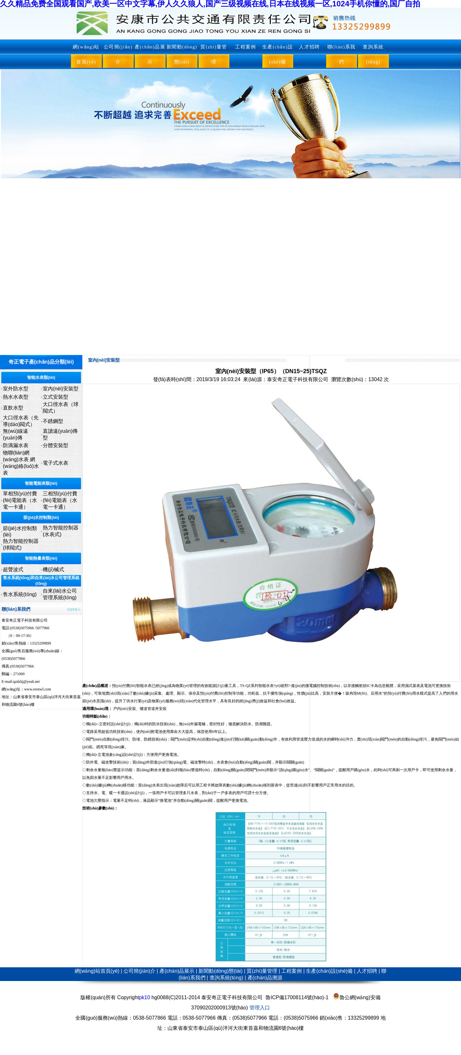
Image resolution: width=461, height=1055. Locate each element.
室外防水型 (15, 388)
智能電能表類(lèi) (41, 483)
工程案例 (245, 46)
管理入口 (259, 1007)
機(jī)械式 (53, 569)
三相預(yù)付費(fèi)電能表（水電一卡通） (60, 500)
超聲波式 (13, 569)
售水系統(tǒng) (20, 594)
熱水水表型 (15, 397)
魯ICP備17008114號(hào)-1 (296, 997)
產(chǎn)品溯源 (265, 977)
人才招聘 (309, 46)
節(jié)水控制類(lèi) (41, 517)
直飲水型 (13, 407)
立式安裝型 (55, 397)
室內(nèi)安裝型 (60, 388)
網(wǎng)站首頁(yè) (86, 54)
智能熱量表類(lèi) (41, 558)
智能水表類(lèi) (41, 377)
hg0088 (160, 997)
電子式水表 (55, 463)
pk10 (144, 997)
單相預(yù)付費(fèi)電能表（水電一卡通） (20, 500)
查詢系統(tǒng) (373, 54)
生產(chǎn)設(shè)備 (277, 54)
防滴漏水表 (15, 445)
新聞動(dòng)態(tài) (182, 54)
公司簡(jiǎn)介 (118, 54)
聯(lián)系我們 (341, 54)
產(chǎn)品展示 (150, 54)
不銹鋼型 (53, 421)
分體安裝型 (55, 445)
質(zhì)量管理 (213, 54)
